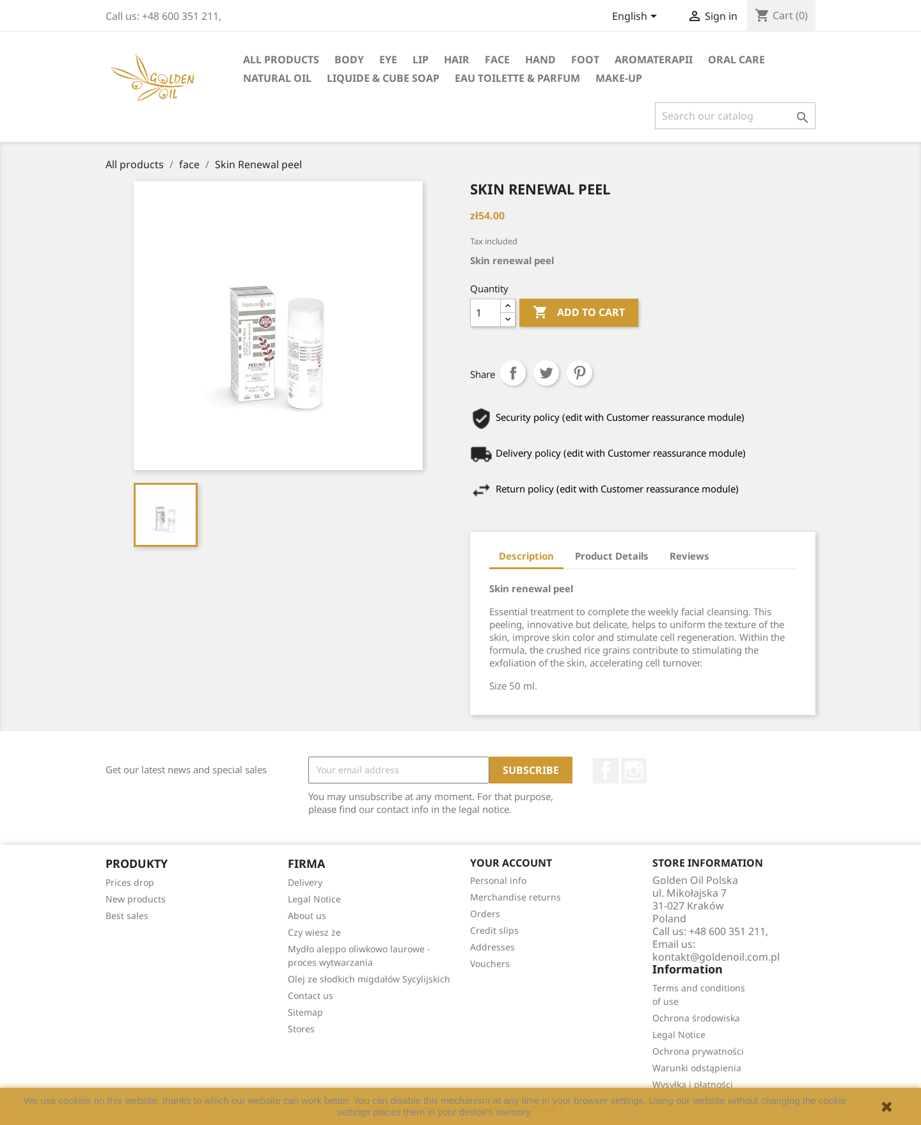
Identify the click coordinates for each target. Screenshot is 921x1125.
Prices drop (130, 882)
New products (136, 899)
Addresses (492, 947)
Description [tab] (526, 555)
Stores (301, 1029)
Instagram (634, 770)
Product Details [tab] (612, 555)
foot (585, 59)
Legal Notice (314, 899)
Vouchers (490, 963)
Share (513, 373)
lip (421, 59)
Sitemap (305, 1012)
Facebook (605, 770)
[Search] (735, 115)
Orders (485, 914)
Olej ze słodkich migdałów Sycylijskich (369, 979)
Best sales (127, 915)
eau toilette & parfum (517, 78)
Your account (511, 863)
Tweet (546, 373)
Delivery (305, 882)
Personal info (498, 880)
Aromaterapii (654, 59)
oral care (736, 59)
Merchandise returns (515, 897)
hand (540, 59)
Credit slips (494, 930)
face (497, 59)
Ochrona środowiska (696, 1018)
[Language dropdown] (636, 17)
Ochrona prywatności (698, 1051)
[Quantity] (485, 313)
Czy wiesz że (314, 932)
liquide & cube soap (383, 78)
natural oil (277, 78)
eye (388, 59)
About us (307, 915)
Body (349, 59)
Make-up (618, 78)
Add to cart (579, 312)
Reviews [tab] (689, 555)
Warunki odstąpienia (696, 1068)
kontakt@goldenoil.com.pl (716, 957)
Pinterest (579, 373)
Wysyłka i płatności (692, 1084)
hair (456, 59)
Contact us (310, 995)
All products (281, 59)
